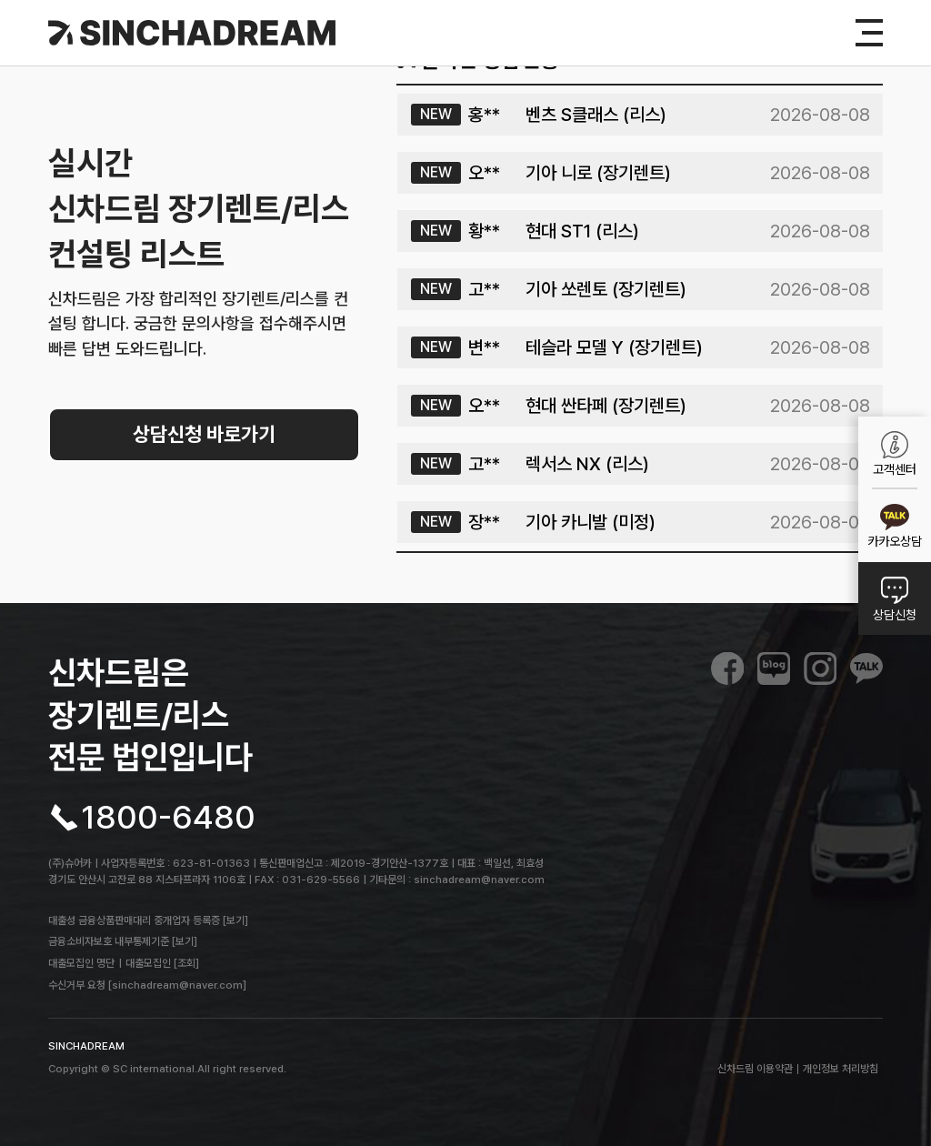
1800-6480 (168, 817)
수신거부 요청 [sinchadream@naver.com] (147, 985)
